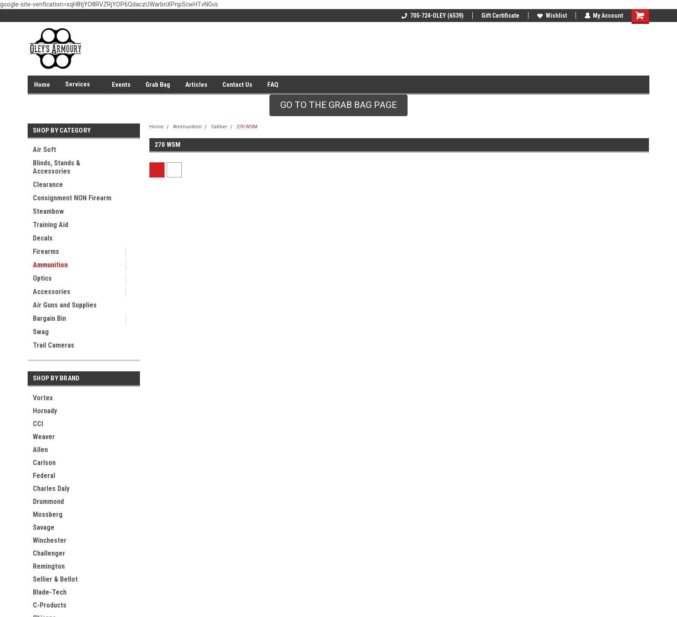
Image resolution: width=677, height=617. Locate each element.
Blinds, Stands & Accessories (56, 167)
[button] (338, 105)
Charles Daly (51, 488)
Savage (43, 527)
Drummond (48, 501)
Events (121, 85)
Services (81, 84)
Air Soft (44, 150)
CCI (38, 424)
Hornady (45, 411)
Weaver (44, 437)
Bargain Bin (49, 318)
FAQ (272, 85)
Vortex (43, 398)
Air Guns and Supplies (65, 305)
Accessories (51, 292)
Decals (43, 238)
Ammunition (50, 265)
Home (42, 85)
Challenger (49, 553)
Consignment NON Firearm (72, 198)
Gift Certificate (500, 15)
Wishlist (551, 15)
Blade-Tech (49, 592)
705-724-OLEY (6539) (432, 15)
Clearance (48, 184)
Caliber (219, 127)
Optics (42, 278)
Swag (41, 332)
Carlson (44, 463)
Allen (40, 450)
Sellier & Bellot (55, 579)
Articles (196, 85)
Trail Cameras (53, 345)
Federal (44, 475)
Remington (49, 566)
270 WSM (247, 127)
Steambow (48, 211)
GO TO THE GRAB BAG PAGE (338, 105)
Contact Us (237, 85)
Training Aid (50, 225)
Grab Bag (158, 85)
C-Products (49, 605)
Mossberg (48, 514)
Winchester (49, 540)
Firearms (46, 251)
